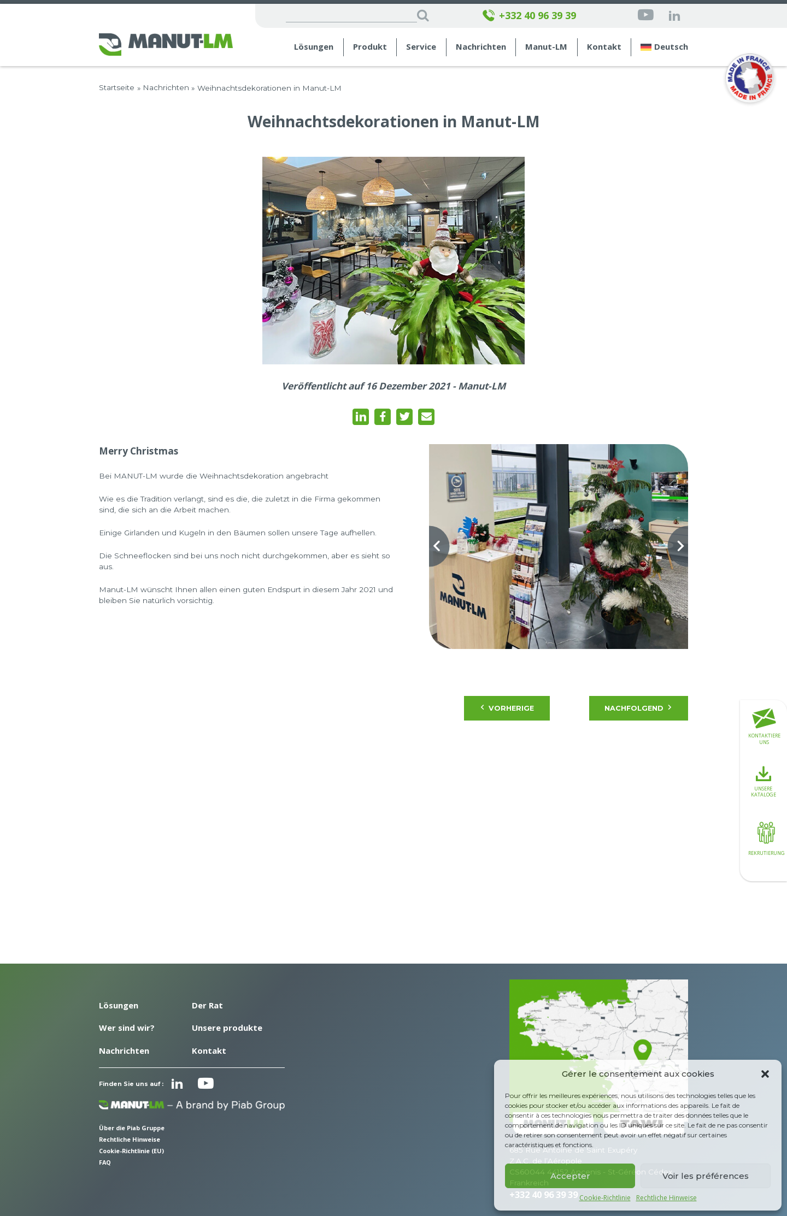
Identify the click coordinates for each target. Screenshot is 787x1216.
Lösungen (313, 47)
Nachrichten (481, 47)
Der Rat (207, 1005)
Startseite (116, 87)
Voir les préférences (705, 1176)
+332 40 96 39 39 (529, 15)
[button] (765, 1074)
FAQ (105, 1162)
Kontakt (604, 47)
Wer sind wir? (127, 1027)
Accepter (570, 1176)
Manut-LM (546, 47)
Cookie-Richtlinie (605, 1198)
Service (421, 47)
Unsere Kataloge (763, 782)
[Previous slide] (428, 546)
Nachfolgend (638, 708)
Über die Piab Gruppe (132, 1128)
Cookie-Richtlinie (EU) (131, 1151)
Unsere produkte (227, 1027)
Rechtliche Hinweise (666, 1198)
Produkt (370, 47)
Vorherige (507, 708)
